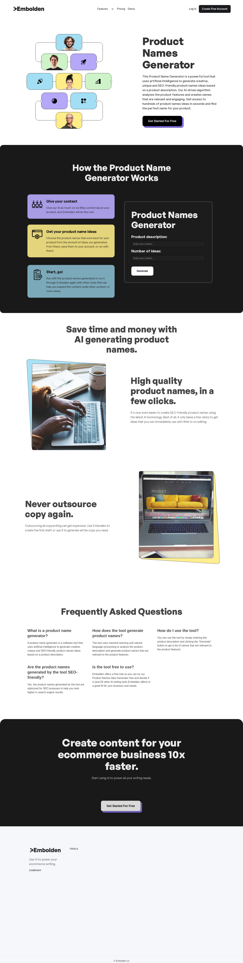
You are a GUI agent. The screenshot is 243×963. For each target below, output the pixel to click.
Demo (131, 8)
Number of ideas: (146, 251)
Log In (192, 8)
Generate (142, 271)
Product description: (149, 236)
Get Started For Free (162, 121)
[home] (28, 9)
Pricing (121, 8)
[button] (105, 9)
